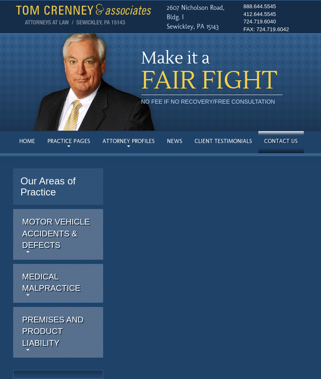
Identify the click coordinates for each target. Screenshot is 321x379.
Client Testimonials (223, 141)
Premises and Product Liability (53, 333)
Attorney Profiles (128, 142)
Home (27, 141)
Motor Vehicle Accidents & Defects (56, 235)
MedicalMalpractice (51, 284)
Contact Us (281, 141)
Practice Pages (68, 142)
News (175, 141)
